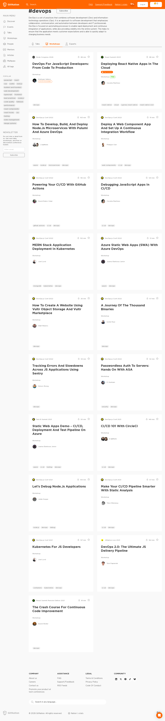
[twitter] (121, 679)
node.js (43, 165)
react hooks (9, 112)
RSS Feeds (62, 686)
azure (35, 165)
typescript (8, 94)
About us (33, 678)
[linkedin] (116, 679)
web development (11, 91)
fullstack (20, 102)
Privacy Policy (92, 682)
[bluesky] (135, 679)
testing (49, 467)
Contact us (33, 686)
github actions (39, 225)
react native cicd (146, 105)
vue (5, 84)
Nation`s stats (121, 4)
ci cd (120, 165)
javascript (8, 80)
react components (11, 109)
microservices (54, 165)
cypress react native (129, 105)
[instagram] (125, 679)
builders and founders (12, 87)
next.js (19, 84)
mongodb (37, 286)
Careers (32, 682)
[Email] (14, 149)
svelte (12, 84)
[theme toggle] (132, 4)
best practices (9, 98)
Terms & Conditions (94, 678)
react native (107, 105)
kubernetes (48, 286)
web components (109, 165)
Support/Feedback (65, 682)
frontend (18, 94)
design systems (10, 123)
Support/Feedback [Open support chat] (103, 4)
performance (9, 105)
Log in (142, 4)
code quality (9, 102)
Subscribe (63, 11)
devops (36, 105)
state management (11, 119)
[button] (36, 44)
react (16, 80)
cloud (116, 105)
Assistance (63, 674)
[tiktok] (130, 679)
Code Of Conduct (93, 686)
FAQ (91, 4)
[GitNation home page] (11, 4)
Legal (89, 674)
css (17, 112)
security (105, 406)
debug (52, 527)
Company (34, 674)
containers (37, 588)
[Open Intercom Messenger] (159, 715)
